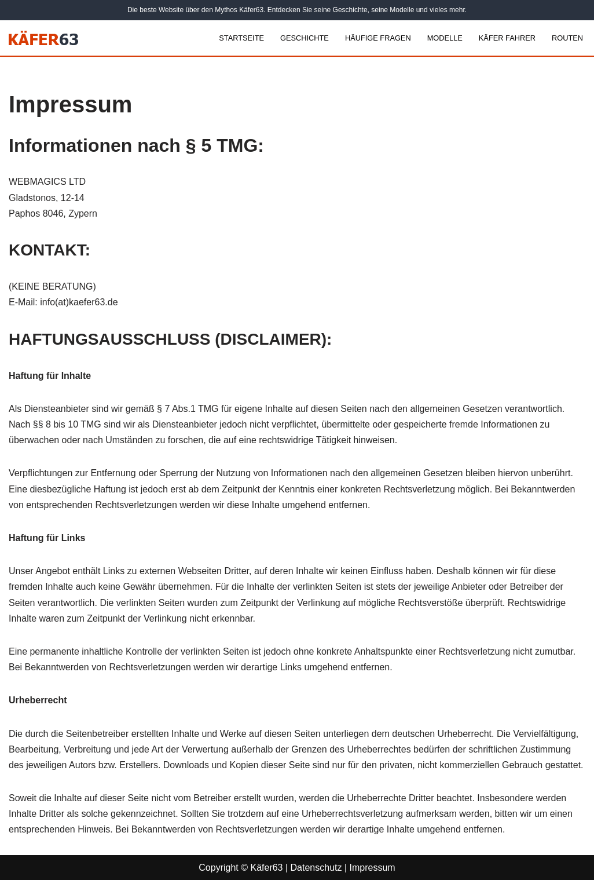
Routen (567, 38)
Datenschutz (316, 867)
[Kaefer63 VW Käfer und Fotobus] (43, 38)
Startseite (241, 38)
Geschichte (304, 38)
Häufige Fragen (378, 38)
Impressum (372, 867)
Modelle (445, 38)
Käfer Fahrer (507, 38)
